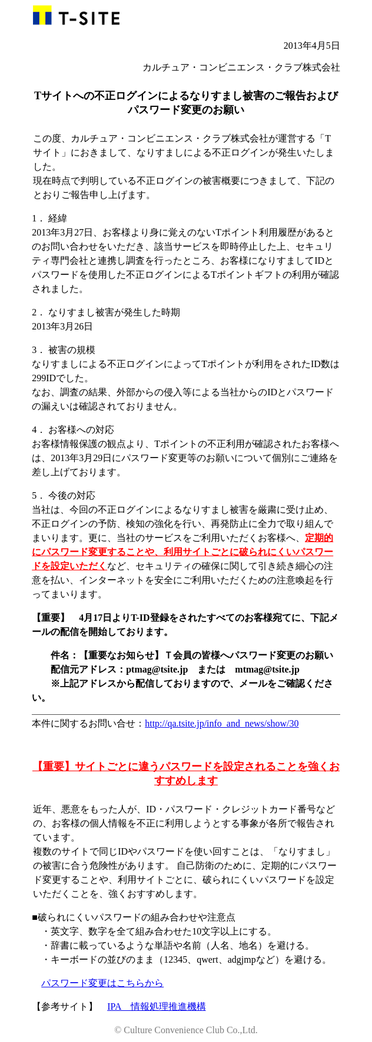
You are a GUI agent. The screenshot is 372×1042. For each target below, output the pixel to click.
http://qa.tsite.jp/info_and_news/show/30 (221, 723)
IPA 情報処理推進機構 (156, 1006)
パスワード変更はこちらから (102, 983)
